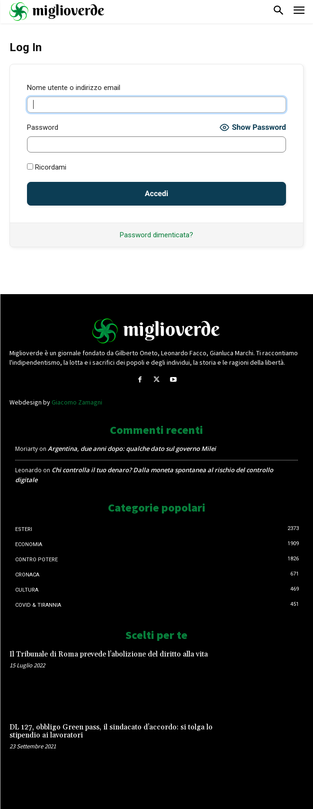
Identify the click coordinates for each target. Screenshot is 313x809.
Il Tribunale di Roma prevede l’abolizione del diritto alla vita (108, 654)
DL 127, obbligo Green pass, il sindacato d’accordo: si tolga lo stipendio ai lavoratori (111, 731)
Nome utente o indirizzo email (73, 87)
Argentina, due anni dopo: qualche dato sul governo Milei (132, 448)
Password (42, 127)
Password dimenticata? (156, 235)
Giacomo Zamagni (77, 402)
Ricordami (46, 167)
